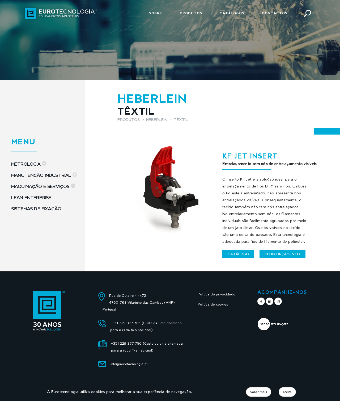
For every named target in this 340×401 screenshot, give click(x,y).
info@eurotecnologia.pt (129, 364)
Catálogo (238, 254)
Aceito (287, 392)
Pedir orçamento (282, 254)
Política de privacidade (216, 294)
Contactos (274, 13)
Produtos (191, 13)
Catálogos (232, 13)
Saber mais (258, 392)
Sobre (155, 13)
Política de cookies (213, 304)
